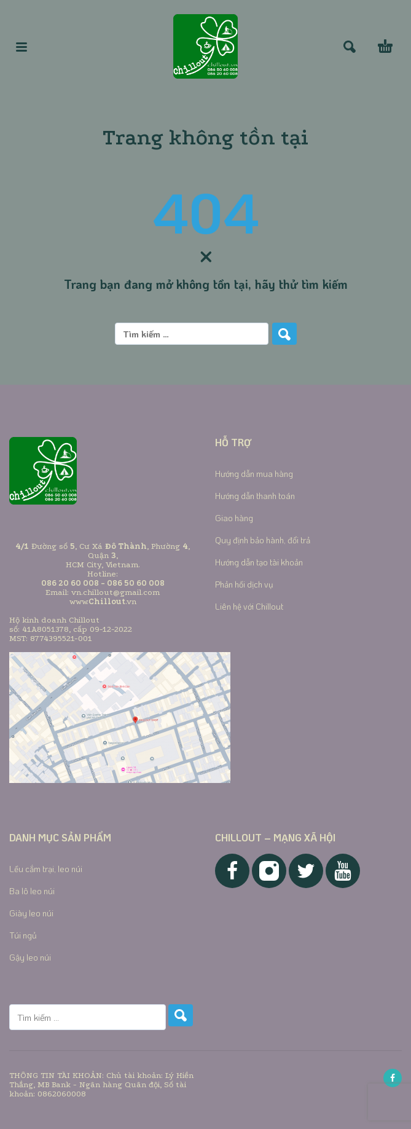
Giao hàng (234, 518)
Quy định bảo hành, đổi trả (262, 540)
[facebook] (392, 1078)
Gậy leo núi (30, 957)
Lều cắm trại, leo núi (45, 869)
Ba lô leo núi (32, 891)
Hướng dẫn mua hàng (254, 473)
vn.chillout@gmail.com (115, 592)
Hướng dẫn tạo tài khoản (259, 562)
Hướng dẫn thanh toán (255, 496)
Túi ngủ (23, 935)
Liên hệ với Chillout (249, 606)
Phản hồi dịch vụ (244, 584)
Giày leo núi (31, 913)
